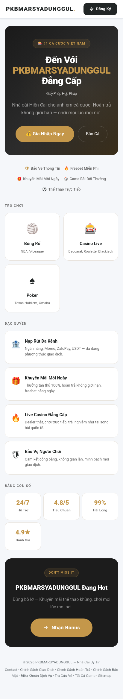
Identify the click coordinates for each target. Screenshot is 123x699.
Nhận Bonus (61, 627)
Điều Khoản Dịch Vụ (36, 676)
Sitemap (104, 676)
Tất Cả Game (85, 676)
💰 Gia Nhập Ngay (45, 133)
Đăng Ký (100, 9)
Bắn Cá (92, 133)
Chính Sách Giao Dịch (37, 670)
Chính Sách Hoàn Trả (73, 670)
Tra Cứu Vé (63, 676)
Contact (11, 670)
